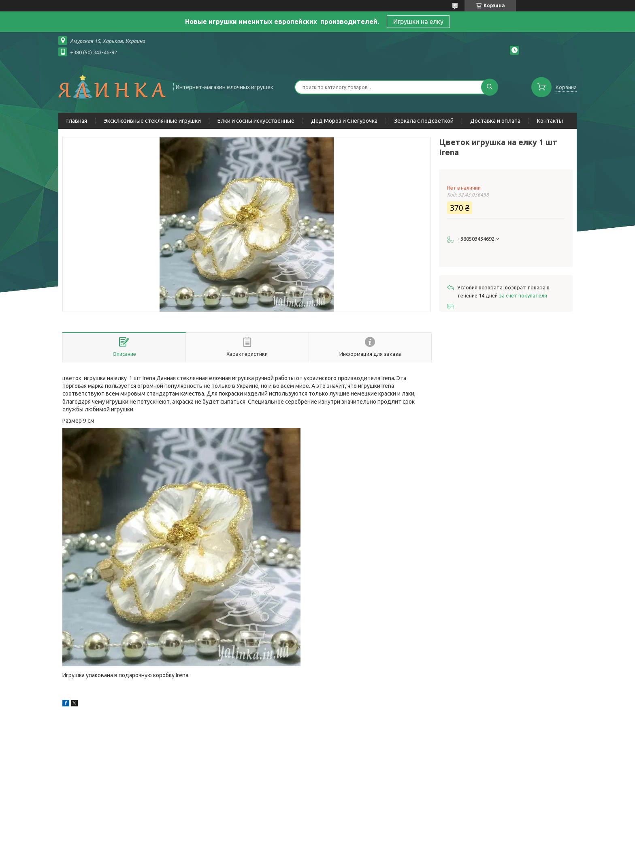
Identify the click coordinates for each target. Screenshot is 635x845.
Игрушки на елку (418, 21)
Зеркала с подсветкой (424, 121)
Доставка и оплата (495, 121)
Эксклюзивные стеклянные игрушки (152, 121)
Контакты (550, 121)
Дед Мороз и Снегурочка (344, 121)
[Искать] (489, 87)
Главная (76, 121)
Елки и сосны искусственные (255, 121)
